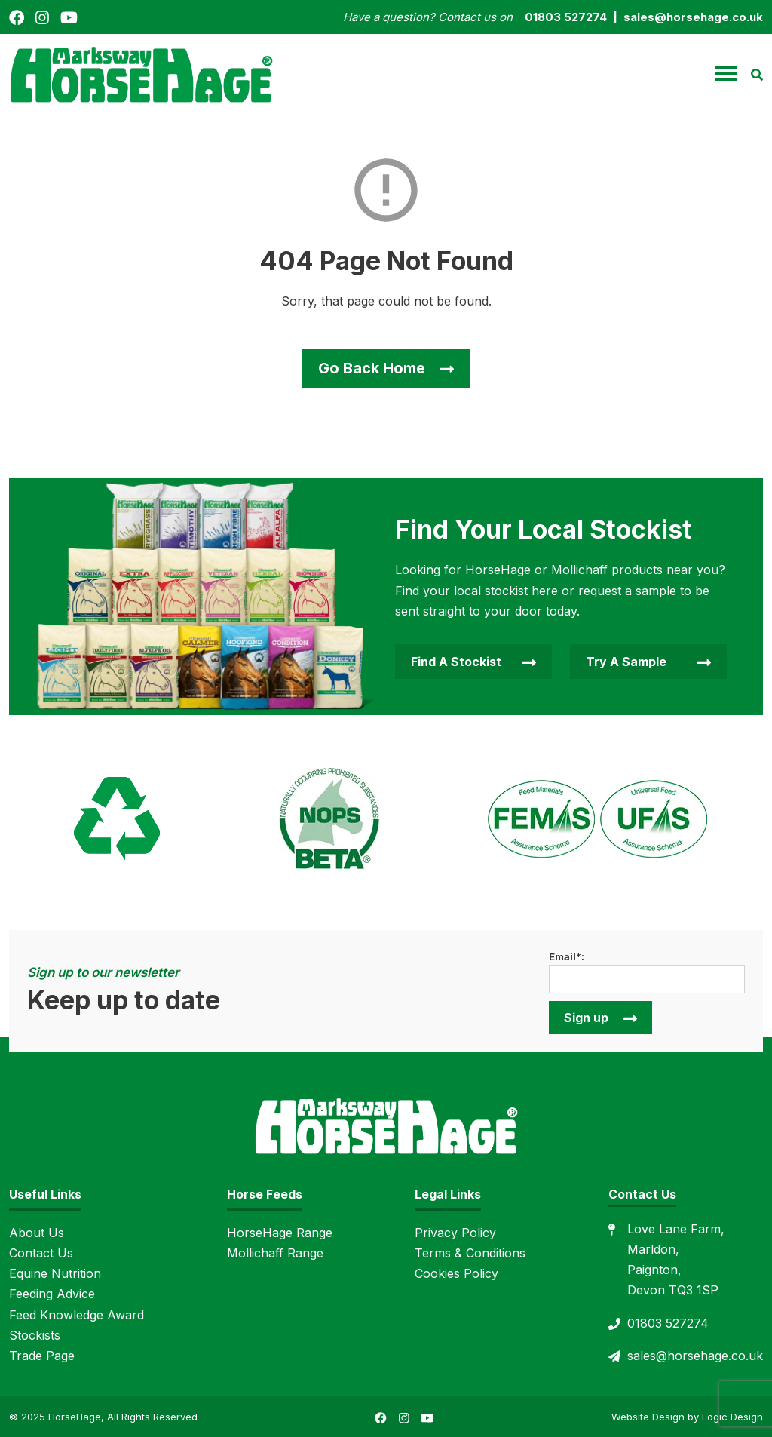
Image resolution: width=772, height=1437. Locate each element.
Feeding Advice (52, 1293)
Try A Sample (626, 661)
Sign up (586, 1017)
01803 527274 (668, 1323)
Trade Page (42, 1355)
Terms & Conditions (470, 1252)
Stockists (34, 1335)
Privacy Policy (455, 1232)
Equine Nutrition (55, 1273)
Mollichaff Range (275, 1252)
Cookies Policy (456, 1273)
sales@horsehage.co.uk (695, 1355)
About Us (36, 1232)
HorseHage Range (279, 1232)
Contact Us (41, 1252)
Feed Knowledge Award (76, 1314)
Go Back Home (371, 368)
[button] (726, 74)
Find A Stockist (456, 661)
